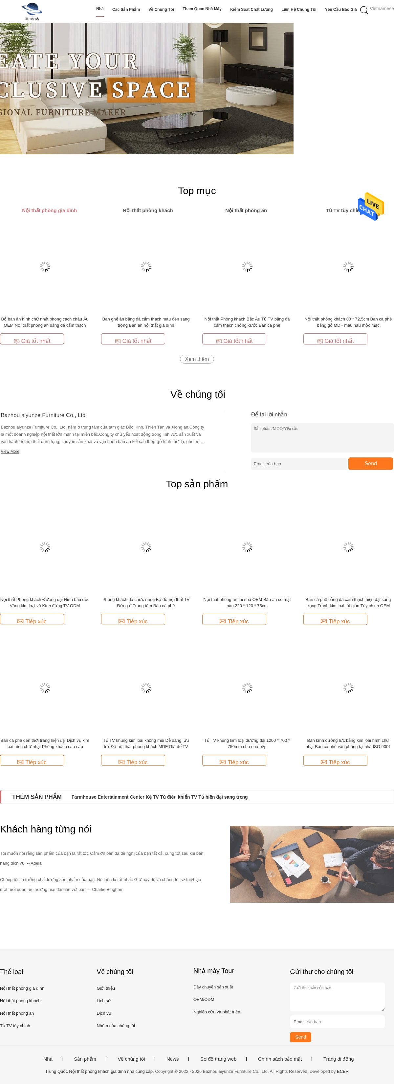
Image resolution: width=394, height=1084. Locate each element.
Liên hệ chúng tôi (298, 9)
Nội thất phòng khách (20, 1000)
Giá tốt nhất (32, 341)
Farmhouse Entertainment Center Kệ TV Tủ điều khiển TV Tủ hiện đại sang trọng (160, 797)
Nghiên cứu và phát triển (216, 1011)
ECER (343, 1071)
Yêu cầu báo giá (341, 9)
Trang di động (338, 1059)
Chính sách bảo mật (280, 1059)
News (172, 1059)
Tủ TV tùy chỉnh (15, 1025)
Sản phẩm (85, 1059)
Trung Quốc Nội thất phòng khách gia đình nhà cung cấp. (100, 1071)
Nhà (100, 9)
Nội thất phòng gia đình (22, 988)
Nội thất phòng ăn (17, 1013)
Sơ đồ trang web (218, 1059)
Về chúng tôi (161, 9)
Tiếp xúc (31, 621)
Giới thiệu (106, 988)
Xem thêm (197, 359)
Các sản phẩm (126, 9)
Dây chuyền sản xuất (213, 986)
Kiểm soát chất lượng (251, 9)
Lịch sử (104, 1000)
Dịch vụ (104, 1013)
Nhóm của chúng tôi (116, 1025)
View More (10, 451)
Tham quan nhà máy (202, 9)
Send (371, 463)
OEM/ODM (203, 999)
